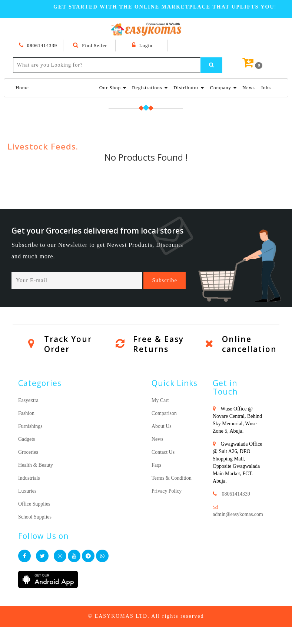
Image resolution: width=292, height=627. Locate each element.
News (248, 87)
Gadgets (26, 439)
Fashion (26, 413)
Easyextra (28, 400)
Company (223, 87)
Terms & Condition (172, 478)
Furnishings (30, 426)
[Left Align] (211, 65)
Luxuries (27, 491)
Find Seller (90, 45)
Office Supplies (34, 504)
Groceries (28, 452)
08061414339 (38, 45)
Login (142, 45)
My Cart (160, 400)
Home (22, 87)
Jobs (266, 87)
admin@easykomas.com (238, 514)
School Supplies (35, 517)
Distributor (188, 87)
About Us (162, 426)
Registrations (149, 87)
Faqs (156, 465)
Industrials (29, 478)
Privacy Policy (167, 491)
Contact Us (163, 452)
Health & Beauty (35, 465)
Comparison (164, 413)
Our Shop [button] (112, 87)
